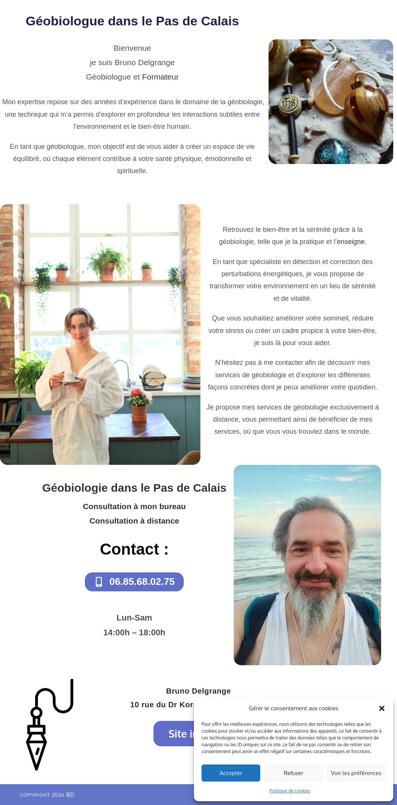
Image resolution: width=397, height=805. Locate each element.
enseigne (350, 241)
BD (70, 794)
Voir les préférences (356, 773)
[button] (382, 708)
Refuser (293, 773)
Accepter (231, 773)
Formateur (160, 76)
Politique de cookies (289, 791)
